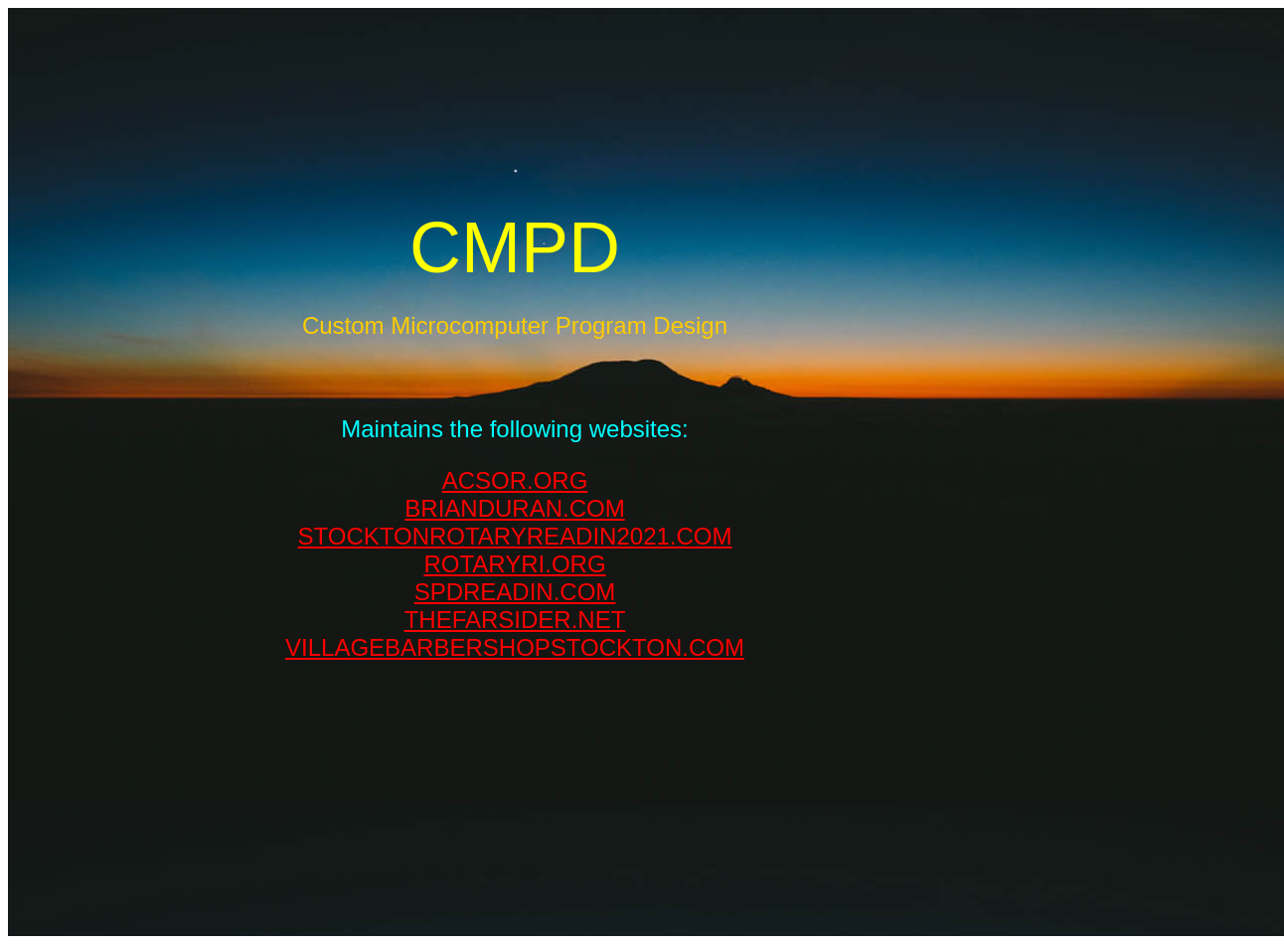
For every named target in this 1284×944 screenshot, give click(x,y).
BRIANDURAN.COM (514, 508)
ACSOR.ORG (515, 480)
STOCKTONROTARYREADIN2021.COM (515, 536)
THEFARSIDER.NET (515, 619)
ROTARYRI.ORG (514, 564)
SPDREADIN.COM (515, 591)
